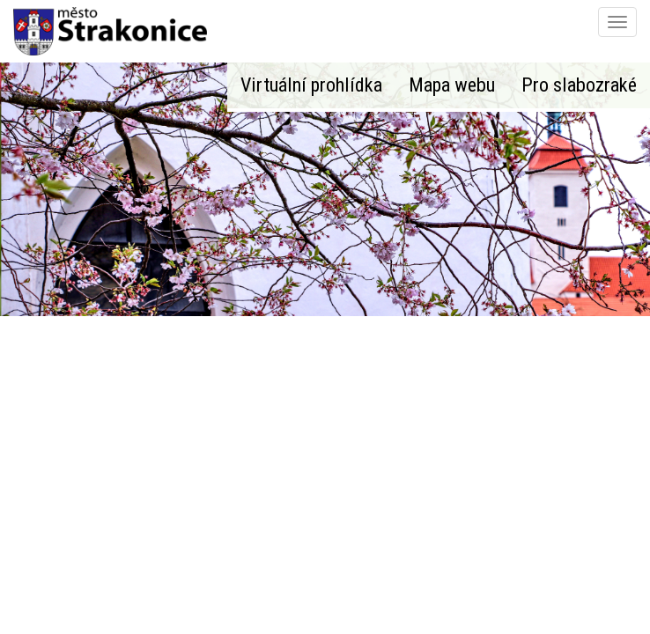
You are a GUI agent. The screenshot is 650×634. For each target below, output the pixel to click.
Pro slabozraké (579, 84)
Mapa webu (452, 84)
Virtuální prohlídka (311, 84)
